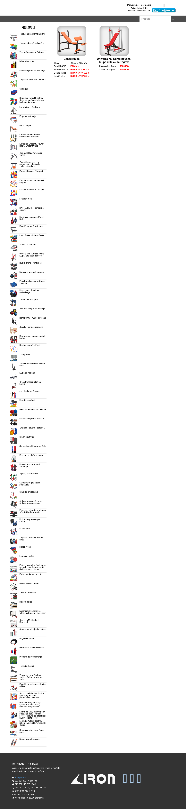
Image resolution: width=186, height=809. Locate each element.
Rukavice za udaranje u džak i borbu (32, 337)
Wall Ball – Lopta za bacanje (32, 309)
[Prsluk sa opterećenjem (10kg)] (13, 523)
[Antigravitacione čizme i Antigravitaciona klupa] (13, 504)
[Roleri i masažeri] (13, 404)
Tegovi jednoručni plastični (31, 43)
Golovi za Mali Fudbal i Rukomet (29, 621)
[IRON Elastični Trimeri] (13, 587)
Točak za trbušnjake (28, 299)
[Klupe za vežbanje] (13, 120)
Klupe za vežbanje (27, 116)
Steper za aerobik (27, 244)
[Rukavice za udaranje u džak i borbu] (13, 339)
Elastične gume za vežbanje (32, 70)
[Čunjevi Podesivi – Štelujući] (13, 193)
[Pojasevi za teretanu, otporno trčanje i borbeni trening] (13, 513)
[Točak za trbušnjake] (13, 303)
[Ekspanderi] (13, 532)
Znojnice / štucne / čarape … (32, 428)
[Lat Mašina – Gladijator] (13, 110)
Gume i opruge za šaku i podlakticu (30, 484)
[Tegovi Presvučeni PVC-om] (13, 55)
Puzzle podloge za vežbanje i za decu (32, 282)
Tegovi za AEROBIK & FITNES (32, 80)
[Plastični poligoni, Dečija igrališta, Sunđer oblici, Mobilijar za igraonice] (13, 706)
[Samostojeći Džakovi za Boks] (13, 449)
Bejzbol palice (25, 602)
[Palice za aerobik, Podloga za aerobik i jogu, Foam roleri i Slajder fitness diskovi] (13, 568)
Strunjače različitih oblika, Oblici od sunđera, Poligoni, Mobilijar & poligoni (31, 100)
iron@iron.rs (19, 777)
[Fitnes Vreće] (13, 550)
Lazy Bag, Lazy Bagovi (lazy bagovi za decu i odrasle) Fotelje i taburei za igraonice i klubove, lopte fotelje (32, 715)
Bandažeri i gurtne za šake (31, 418)
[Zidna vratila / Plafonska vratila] (13, 156)
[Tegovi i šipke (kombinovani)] (13, 37)
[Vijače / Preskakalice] (13, 477)
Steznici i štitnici (26, 437)
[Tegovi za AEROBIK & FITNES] (13, 83)
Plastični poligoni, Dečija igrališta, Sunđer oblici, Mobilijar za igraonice (30, 704)
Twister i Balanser (27, 592)
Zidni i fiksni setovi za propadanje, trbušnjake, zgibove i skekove (30, 164)
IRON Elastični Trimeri (29, 583)
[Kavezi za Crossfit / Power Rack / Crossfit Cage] (13, 147)
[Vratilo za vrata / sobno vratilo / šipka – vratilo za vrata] (13, 678)
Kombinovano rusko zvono (31, 272)
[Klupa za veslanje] (13, 376)
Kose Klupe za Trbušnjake (31, 226)
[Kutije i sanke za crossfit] (13, 578)
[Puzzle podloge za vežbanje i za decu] (13, 284)
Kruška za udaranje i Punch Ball (31, 218)
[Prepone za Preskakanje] (13, 660)
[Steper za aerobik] (13, 248)
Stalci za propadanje (28, 492)
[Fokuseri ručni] (13, 202)
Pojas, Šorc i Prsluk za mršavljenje (29, 291)
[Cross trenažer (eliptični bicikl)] (13, 385)
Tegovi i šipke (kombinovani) (32, 34)
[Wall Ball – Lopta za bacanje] (13, 312)
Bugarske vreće (26, 638)
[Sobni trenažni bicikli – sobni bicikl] (13, 367)
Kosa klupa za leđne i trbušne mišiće (32, 685)
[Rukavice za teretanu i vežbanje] (13, 468)
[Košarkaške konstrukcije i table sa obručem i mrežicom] (13, 614)
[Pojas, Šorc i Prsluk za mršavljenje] (13, 294)
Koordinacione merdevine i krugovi (31, 181)
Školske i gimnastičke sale (31, 327)
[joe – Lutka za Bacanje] (13, 394)
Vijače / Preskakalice (28, 473)
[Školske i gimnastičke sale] (13, 330)
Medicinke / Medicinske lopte (32, 409)
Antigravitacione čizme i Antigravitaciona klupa (30, 502)
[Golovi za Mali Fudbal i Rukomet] (13, 623)
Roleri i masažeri (27, 400)
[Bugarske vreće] (13, 642)
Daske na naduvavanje (29, 739)
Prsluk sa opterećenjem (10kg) (30, 520)
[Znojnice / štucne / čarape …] (13, 431)
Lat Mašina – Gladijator (29, 107)
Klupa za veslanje (27, 373)
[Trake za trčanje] (13, 669)
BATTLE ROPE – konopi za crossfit (31, 209)
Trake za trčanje (26, 666)
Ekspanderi (24, 528)
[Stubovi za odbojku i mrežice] (13, 633)
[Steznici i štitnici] (13, 440)
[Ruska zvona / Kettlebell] (13, 266)
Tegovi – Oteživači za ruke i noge (31, 539)
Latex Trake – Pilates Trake (31, 235)
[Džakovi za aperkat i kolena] (13, 651)
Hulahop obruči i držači (29, 345)
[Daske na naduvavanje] (13, 742)
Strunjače (23, 89)
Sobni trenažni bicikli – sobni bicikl (32, 364)
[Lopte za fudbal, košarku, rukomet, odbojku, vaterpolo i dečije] (13, 724)
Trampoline (24, 354)
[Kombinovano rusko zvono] (13, 275)
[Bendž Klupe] (13, 129)
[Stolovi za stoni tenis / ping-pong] (13, 733)
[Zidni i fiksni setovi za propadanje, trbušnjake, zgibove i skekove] (13, 165)
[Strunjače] (13, 92)
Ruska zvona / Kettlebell (30, 263)
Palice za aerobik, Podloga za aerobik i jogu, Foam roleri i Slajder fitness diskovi (32, 567)
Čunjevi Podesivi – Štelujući (31, 189)
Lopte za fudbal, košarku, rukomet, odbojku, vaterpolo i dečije (32, 723)
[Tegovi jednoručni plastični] (13, 46)
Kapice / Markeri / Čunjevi (31, 171)
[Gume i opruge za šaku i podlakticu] (13, 486)
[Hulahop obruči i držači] (13, 349)
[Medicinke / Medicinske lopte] (13, 413)
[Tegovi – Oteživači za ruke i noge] (13, 541)
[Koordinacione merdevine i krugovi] (13, 184)
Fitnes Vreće (25, 547)
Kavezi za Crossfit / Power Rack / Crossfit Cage (31, 145)
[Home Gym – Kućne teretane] (13, 321)
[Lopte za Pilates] (13, 559)
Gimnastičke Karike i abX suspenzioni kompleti (30, 135)
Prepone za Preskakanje (30, 657)
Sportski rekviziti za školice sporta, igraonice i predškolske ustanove (31, 695)
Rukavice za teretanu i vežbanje (29, 465)
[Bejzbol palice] (13, 605)
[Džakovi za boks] (13, 65)
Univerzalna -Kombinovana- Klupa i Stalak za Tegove (32, 255)
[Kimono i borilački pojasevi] (13, 459)
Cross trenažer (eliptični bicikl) (30, 383)
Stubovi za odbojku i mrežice (32, 629)
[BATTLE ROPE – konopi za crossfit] (13, 211)
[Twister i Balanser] (13, 596)
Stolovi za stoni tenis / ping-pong (32, 731)
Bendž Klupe (25, 125)
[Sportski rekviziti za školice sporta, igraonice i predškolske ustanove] (13, 697)
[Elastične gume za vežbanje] (13, 74)
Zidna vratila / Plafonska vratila (30, 154)
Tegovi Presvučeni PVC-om (31, 52)
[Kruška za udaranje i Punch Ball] (13, 220)
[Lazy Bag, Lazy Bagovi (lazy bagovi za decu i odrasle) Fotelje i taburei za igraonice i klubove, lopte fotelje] (13, 715)
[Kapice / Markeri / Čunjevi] (13, 175)
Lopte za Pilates (26, 556)
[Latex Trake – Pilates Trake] (13, 239)
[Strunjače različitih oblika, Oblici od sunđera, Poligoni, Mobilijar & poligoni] (13, 101)
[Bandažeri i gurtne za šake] (13, 422)
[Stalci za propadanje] (13, 495)
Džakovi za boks (26, 61)
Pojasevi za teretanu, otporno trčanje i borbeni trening (32, 511)
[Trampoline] (13, 358)
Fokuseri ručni (25, 199)
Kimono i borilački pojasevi (31, 455)
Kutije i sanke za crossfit (30, 574)
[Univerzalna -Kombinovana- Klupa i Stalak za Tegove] (13, 257)
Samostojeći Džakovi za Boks (32, 446)
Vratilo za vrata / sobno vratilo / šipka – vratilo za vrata (30, 677)
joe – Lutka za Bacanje (29, 391)
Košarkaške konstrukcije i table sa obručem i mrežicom (32, 612)
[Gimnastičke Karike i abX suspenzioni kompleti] (13, 138)
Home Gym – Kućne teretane (32, 318)
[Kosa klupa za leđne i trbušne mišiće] (13, 688)
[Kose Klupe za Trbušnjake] (13, 230)
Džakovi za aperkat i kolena (31, 647)
